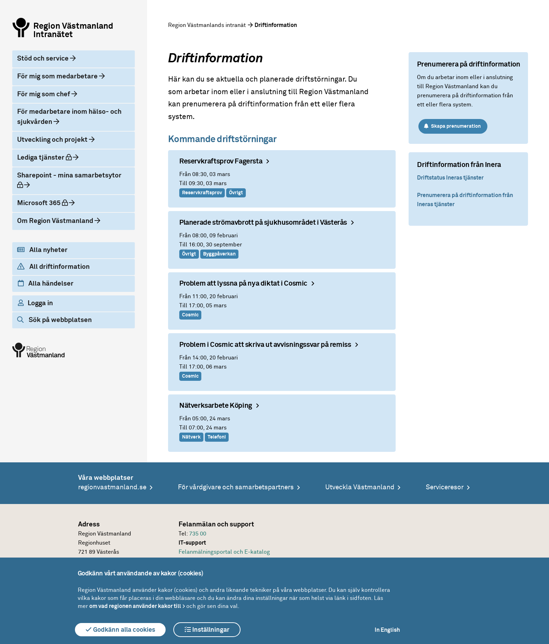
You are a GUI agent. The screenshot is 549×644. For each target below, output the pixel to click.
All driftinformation (53, 266)
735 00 (197, 534)
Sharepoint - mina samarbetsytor (69, 180)
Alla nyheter (42, 249)
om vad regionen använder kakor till (135, 606)
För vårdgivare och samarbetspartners (236, 487)
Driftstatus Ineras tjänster (450, 178)
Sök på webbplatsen (54, 319)
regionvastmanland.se (112, 487)
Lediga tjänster (45, 157)
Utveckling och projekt (53, 139)
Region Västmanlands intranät (207, 25)
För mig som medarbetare (58, 76)
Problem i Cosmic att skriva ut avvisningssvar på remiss (265, 345)
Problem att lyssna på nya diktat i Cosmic (243, 283)
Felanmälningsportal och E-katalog (224, 552)
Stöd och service (43, 58)
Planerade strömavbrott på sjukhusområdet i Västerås (263, 222)
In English (387, 630)
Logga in (35, 303)
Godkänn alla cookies (120, 629)
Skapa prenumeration (453, 126)
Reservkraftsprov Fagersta (220, 161)
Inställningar (207, 629)
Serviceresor (445, 487)
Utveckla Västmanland (359, 487)
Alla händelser (46, 283)
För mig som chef (44, 94)
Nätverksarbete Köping (215, 405)
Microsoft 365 (43, 203)
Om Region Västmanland (56, 221)
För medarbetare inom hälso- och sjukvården (69, 116)
